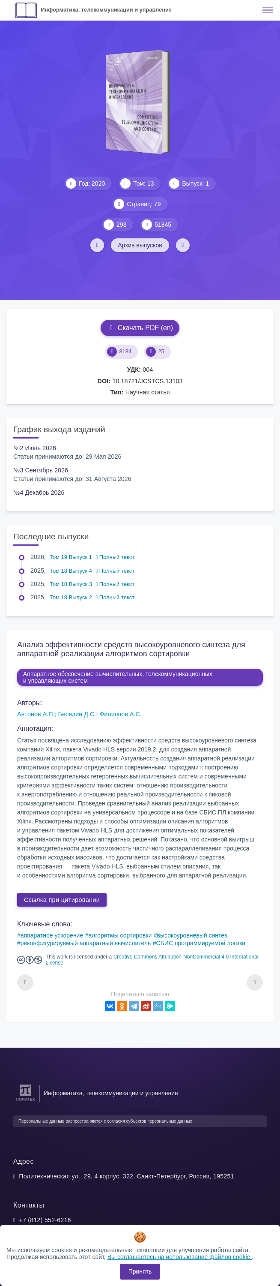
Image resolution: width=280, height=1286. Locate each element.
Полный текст (115, 557)
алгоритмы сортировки (120, 935)
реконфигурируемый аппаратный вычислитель (86, 943)
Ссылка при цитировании (62, 899)
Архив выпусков (140, 245)
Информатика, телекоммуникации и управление (106, 9)
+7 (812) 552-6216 (45, 1220)
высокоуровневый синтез (192, 935)
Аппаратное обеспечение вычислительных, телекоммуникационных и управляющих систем (117, 677)
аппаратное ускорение (52, 935)
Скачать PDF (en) (140, 327)
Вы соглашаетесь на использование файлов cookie (179, 1256)
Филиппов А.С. (120, 714)
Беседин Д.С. (77, 714)
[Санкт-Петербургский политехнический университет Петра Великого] (25, 1101)
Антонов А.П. (36, 714)
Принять (140, 1271)
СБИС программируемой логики (201, 943)
